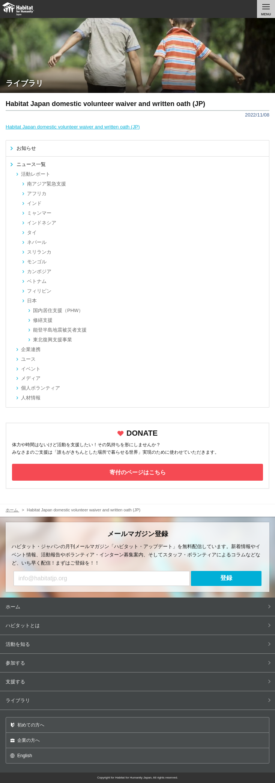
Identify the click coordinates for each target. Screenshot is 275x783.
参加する (138, 663)
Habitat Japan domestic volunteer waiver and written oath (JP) (73, 127)
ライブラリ (138, 700)
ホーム (138, 607)
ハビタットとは (138, 625)
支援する (138, 681)
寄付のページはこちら (138, 472)
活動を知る (138, 644)
